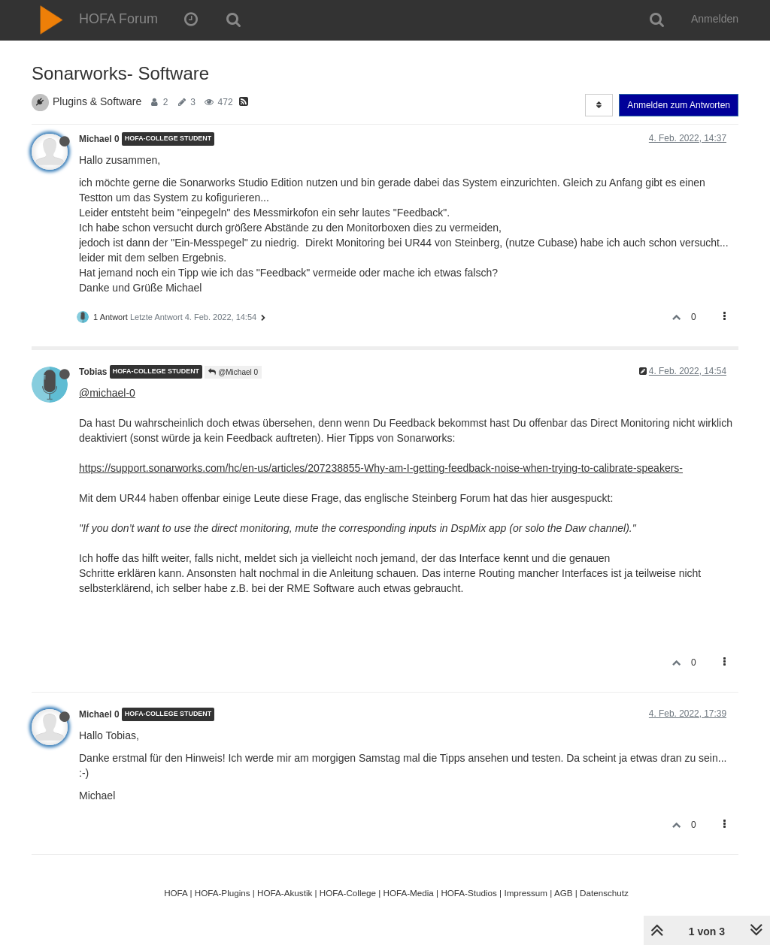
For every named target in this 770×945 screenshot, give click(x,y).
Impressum (525, 893)
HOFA (175, 893)
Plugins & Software (97, 101)
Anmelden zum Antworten (678, 105)
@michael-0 (107, 393)
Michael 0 (99, 139)
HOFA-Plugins (222, 893)
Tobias (93, 372)
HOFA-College (348, 893)
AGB (563, 893)
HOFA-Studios (469, 893)
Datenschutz (604, 893)
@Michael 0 (233, 372)
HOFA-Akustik (284, 893)
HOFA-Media (408, 893)
